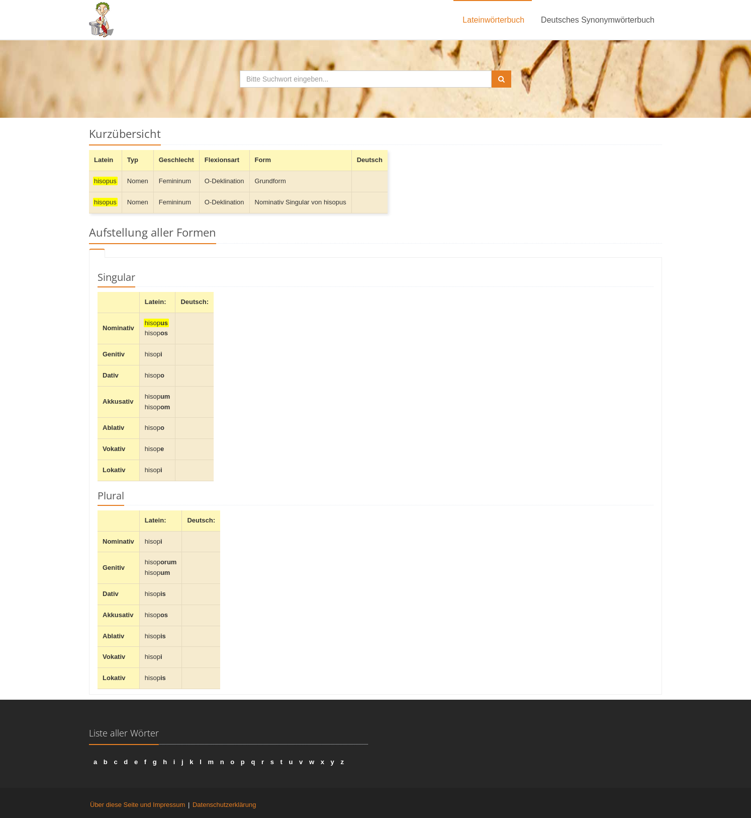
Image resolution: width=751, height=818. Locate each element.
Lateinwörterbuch (493, 20)
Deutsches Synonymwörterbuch (597, 20)
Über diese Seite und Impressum (137, 804)
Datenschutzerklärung (224, 804)
